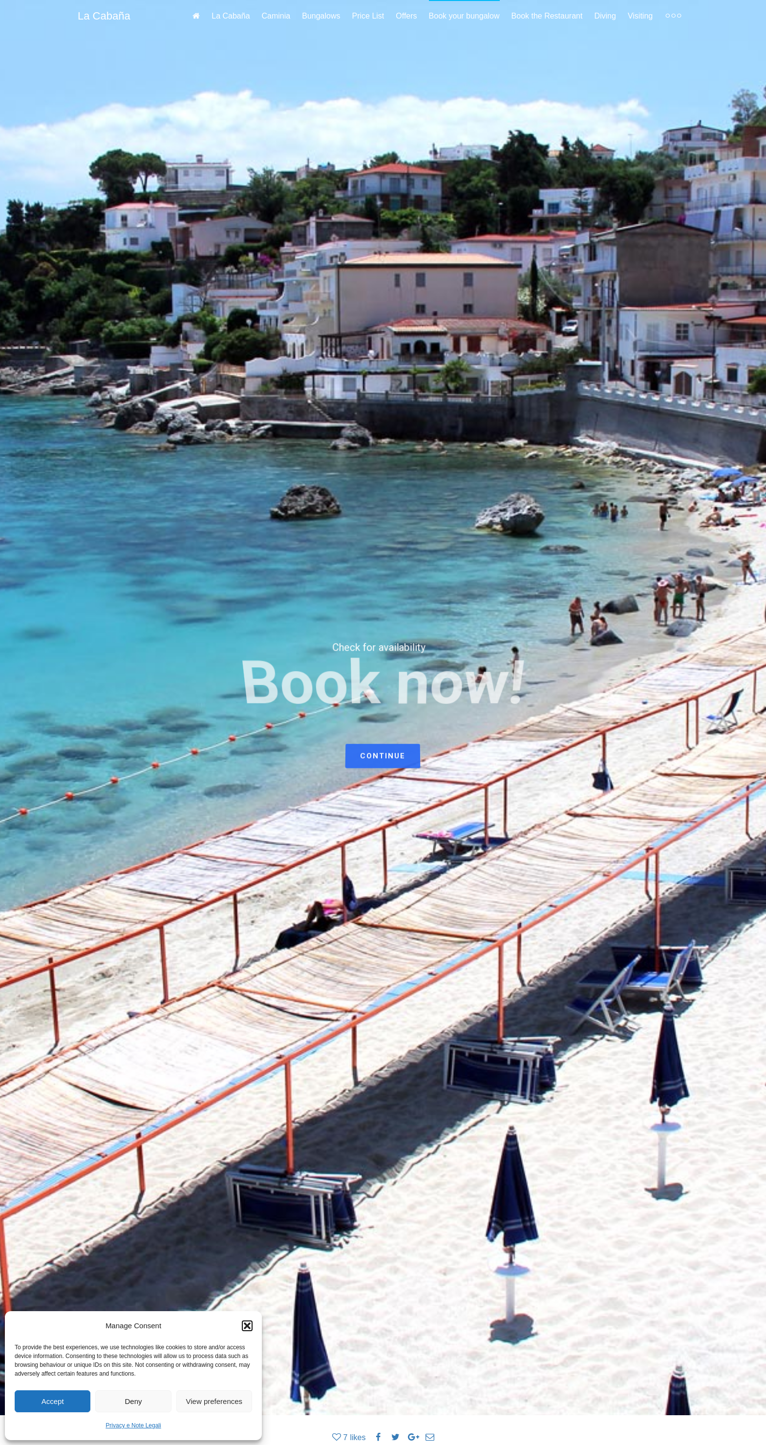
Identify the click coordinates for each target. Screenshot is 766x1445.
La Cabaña (104, 16)
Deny (133, 1401)
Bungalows (321, 16)
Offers (406, 16)
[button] (247, 1326)
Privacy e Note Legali (133, 1425)
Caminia (276, 16)
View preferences (214, 1401)
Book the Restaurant (547, 16)
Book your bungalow (464, 16)
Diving (605, 16)
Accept (53, 1401)
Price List (368, 16)
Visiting (640, 16)
